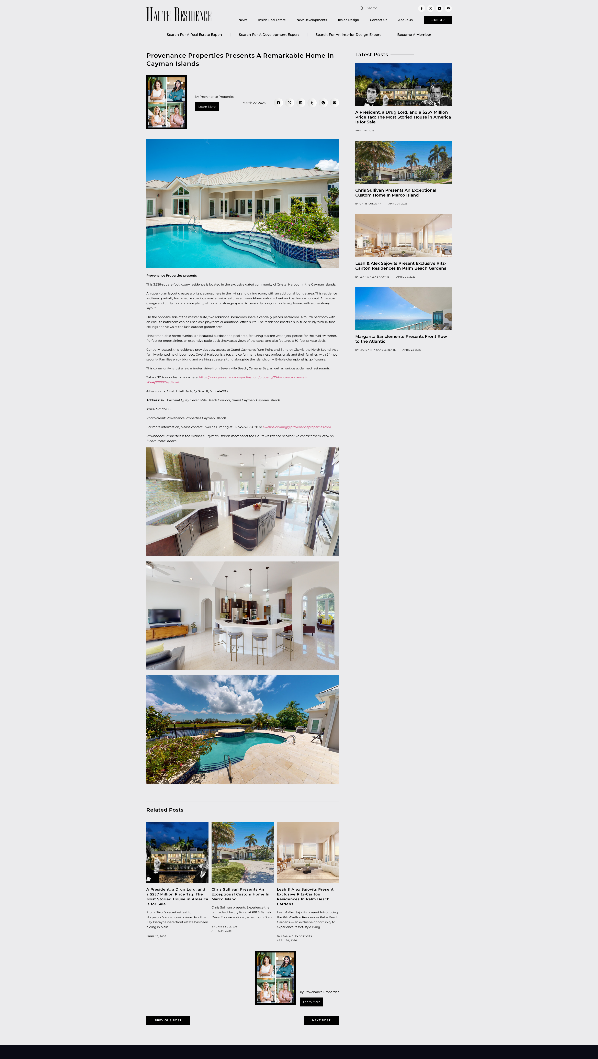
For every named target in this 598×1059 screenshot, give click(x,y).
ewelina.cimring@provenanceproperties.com (297, 428)
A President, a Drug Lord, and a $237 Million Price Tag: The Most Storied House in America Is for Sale (403, 118)
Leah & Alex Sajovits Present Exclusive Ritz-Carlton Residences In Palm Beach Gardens (400, 267)
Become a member (414, 36)
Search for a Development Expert (269, 36)
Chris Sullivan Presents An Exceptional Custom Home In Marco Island (241, 895)
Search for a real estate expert (194, 36)
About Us (399, 20)
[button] (278, 103)
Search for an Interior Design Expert (348, 36)
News (236, 20)
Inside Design (341, 20)
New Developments (305, 20)
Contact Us (372, 20)
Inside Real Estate (265, 20)
